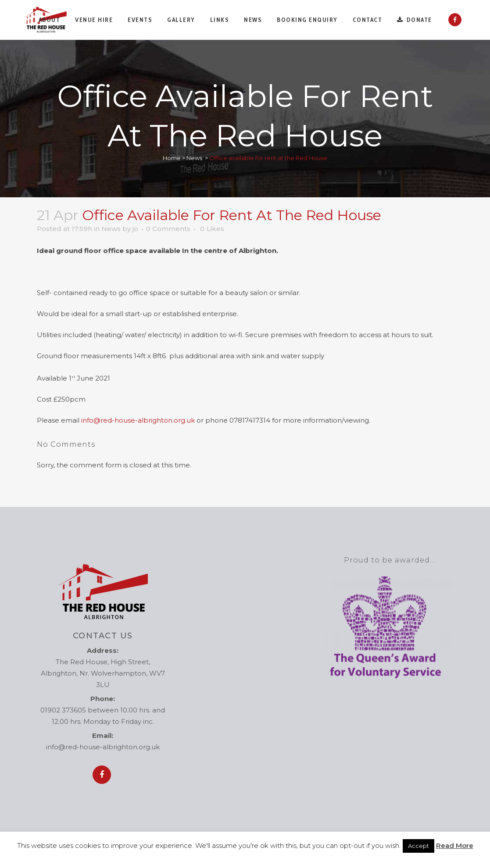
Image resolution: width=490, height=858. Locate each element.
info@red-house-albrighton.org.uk (138, 420)
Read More (454, 845)
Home (172, 157)
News (194, 157)
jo (135, 228)
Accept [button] (418, 845)
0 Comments (168, 228)
